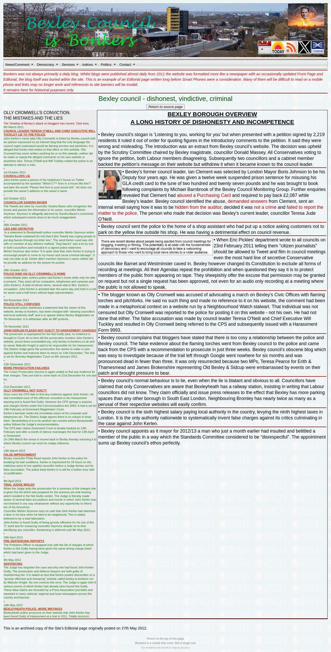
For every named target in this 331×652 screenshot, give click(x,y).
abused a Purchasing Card (204, 195)
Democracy (45, 64)
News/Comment (17, 64)
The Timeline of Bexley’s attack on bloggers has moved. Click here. (46, 123)
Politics (106, 64)
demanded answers (248, 201)
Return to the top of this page (165, 638)
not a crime (265, 207)
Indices (87, 64)
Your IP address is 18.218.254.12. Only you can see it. (165, 648)
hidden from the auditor (198, 207)
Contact (125, 64)
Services (68, 64)
